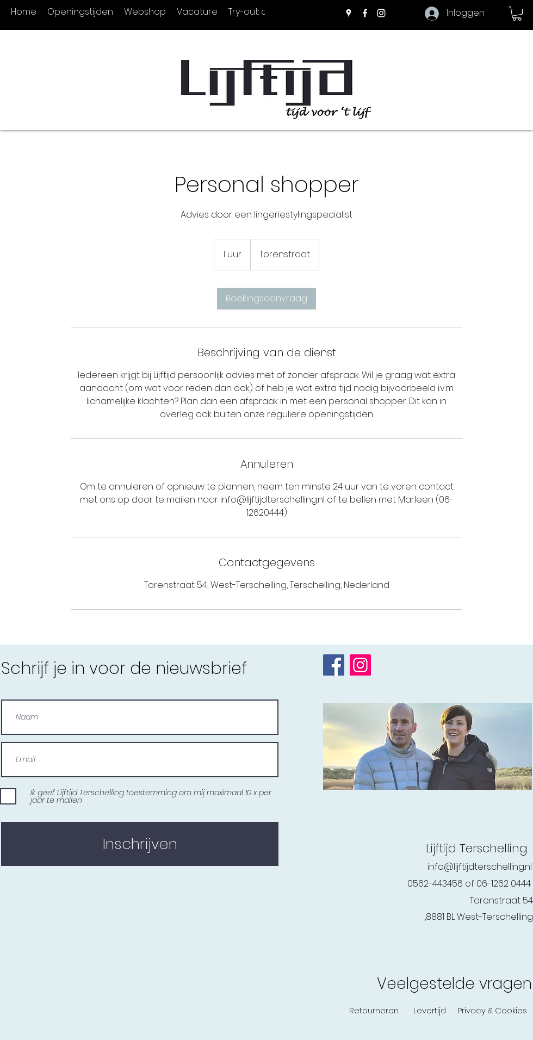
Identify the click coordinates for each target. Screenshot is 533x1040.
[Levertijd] (429, 1010)
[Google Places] (348, 13)
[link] (266, 298)
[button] (517, 14)
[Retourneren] (374, 1010)
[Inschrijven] (139, 844)
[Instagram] (381, 13)
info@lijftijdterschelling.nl (479, 867)
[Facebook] (365, 13)
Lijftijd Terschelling (477, 848)
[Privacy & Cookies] (492, 1010)
